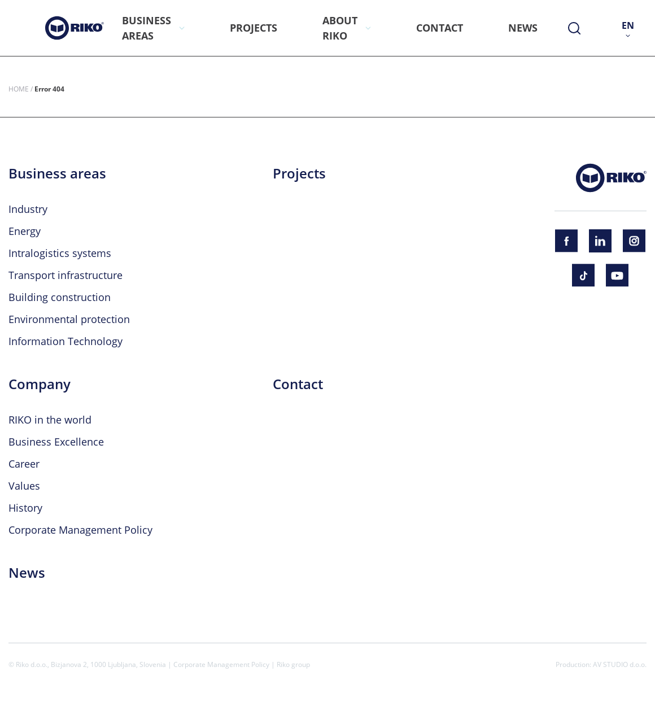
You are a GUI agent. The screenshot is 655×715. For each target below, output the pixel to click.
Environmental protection (69, 319)
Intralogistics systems (59, 253)
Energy (24, 231)
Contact (298, 384)
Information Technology (65, 341)
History (25, 508)
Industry (27, 209)
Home (18, 88)
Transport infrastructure (65, 275)
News (26, 573)
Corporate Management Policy (80, 530)
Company (39, 384)
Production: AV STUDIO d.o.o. (601, 664)
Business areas (57, 173)
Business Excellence (56, 441)
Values (24, 485)
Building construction (59, 297)
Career (24, 463)
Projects (299, 173)
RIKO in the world (49, 419)
